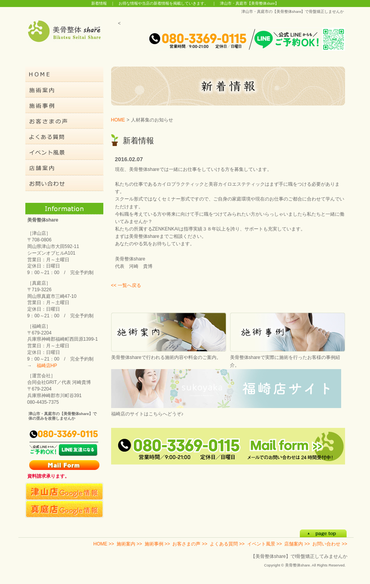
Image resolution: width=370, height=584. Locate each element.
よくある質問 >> (227, 544)
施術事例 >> (157, 544)
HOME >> (103, 544)
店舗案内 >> (297, 544)
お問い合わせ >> (329, 544)
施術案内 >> (129, 544)
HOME (118, 120)
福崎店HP (47, 365)
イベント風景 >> (264, 544)
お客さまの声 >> (189, 544)
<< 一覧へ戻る (126, 285)
